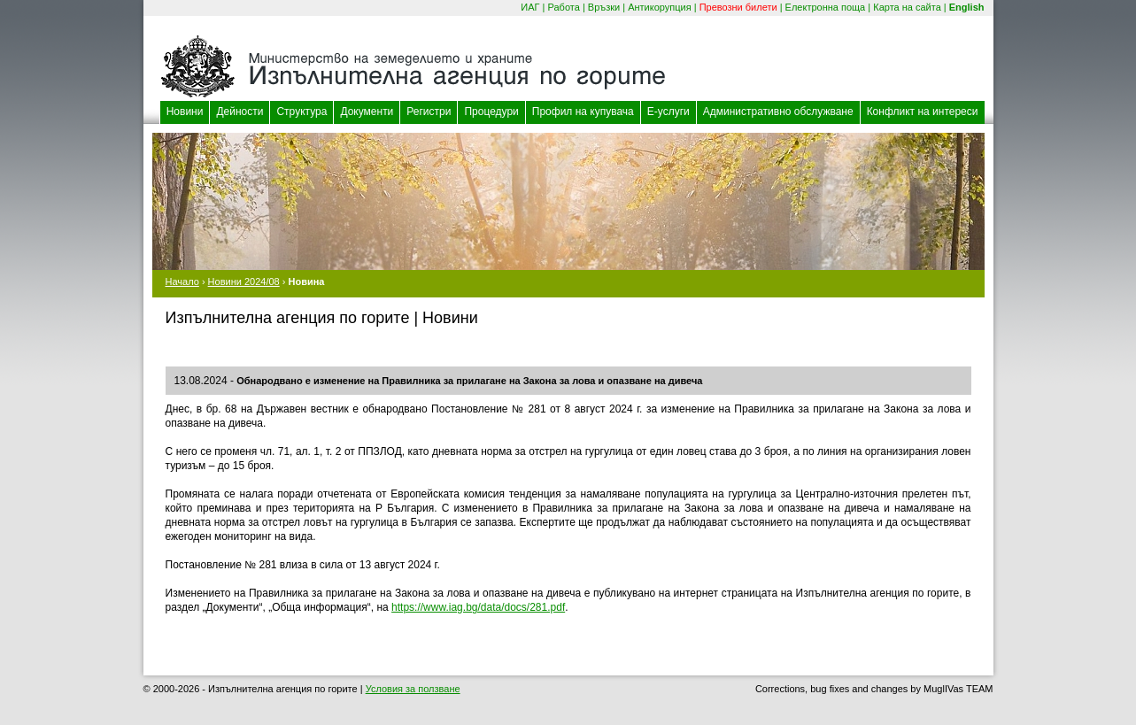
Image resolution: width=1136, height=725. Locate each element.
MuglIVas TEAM (958, 688)
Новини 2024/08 (244, 281)
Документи (366, 111)
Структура (301, 111)
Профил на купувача (583, 111)
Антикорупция (660, 7)
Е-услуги (668, 111)
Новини (185, 111)
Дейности (239, 111)
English (967, 7)
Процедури (491, 111)
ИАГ (530, 7)
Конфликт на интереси (922, 111)
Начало (182, 281)
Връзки (604, 7)
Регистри (428, 111)
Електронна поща (825, 7)
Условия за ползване (413, 688)
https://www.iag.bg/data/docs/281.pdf (478, 607)
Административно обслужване (778, 111)
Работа (564, 7)
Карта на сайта (907, 7)
